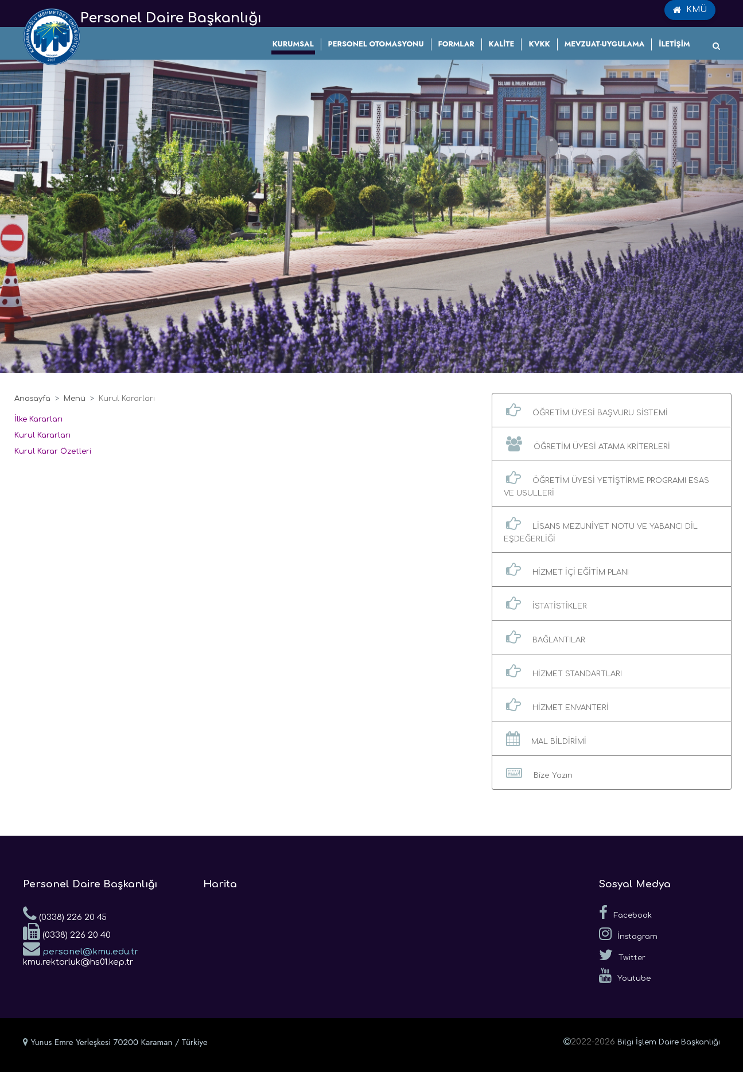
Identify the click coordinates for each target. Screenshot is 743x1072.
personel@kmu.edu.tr (80, 948)
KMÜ (690, 9)
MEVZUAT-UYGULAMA (605, 43)
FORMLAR (456, 43)
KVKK (539, 43)
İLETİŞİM (674, 43)
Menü (74, 399)
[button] (612, 410)
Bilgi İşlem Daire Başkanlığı (668, 1042)
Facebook (625, 912)
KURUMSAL (293, 43)
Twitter (622, 955)
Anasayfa (32, 399)
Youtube (625, 975)
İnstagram (628, 933)
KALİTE (502, 43)
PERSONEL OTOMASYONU (376, 43)
